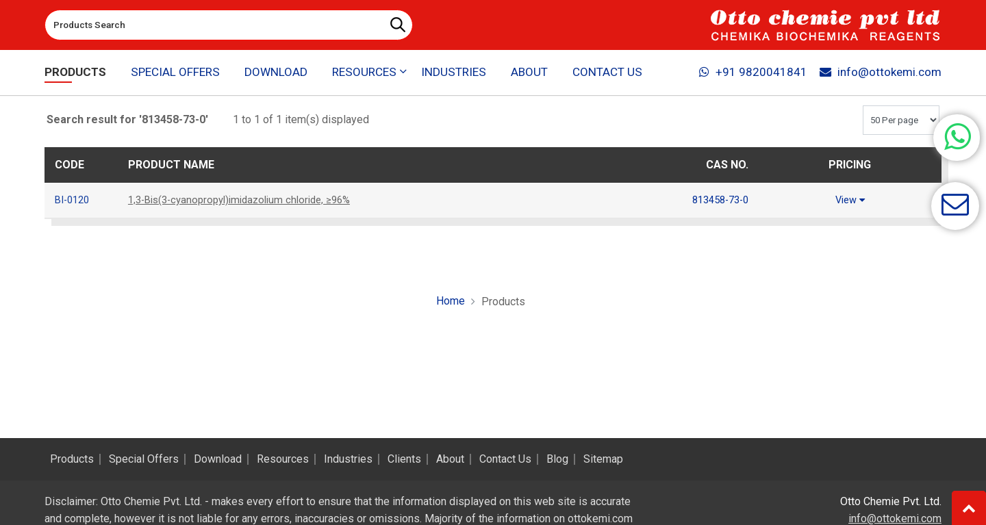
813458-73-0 (716, 199)
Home (450, 300)
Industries (453, 72)
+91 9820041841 (752, 72)
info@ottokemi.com (880, 72)
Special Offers (175, 72)
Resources (283, 459)
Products (75, 72)
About (529, 72)
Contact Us (607, 72)
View (849, 199)
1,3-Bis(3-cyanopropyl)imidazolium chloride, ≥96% (248, 199)
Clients (404, 459)
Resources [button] (364, 72)
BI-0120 (74, 199)
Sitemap (603, 459)
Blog (557, 459)
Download (275, 72)
